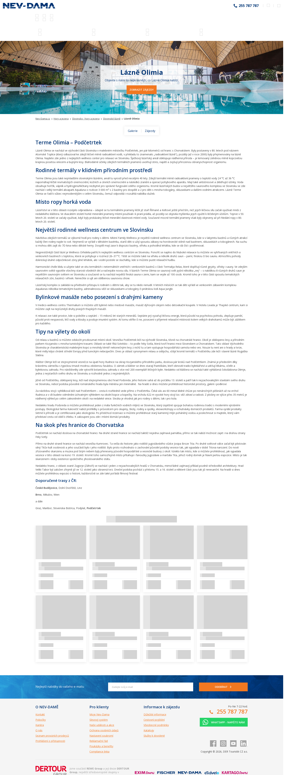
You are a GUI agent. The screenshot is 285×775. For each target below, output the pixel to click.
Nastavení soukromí (101, 735)
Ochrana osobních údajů (104, 730)
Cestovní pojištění (154, 719)
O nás (38, 730)
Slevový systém (98, 719)
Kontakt (40, 714)
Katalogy (149, 730)
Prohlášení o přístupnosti (50, 741)
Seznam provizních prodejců (52, 735)
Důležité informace (155, 714)
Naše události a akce (101, 725)
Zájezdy (150, 131)
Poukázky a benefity (101, 746)
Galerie (133, 131)
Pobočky (40, 719)
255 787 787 (249, 5)
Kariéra (39, 725)
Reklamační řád (98, 741)
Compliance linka (99, 751)
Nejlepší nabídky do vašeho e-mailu (59, 687)
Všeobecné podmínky (156, 725)
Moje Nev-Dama (99, 714)
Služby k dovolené (154, 735)
